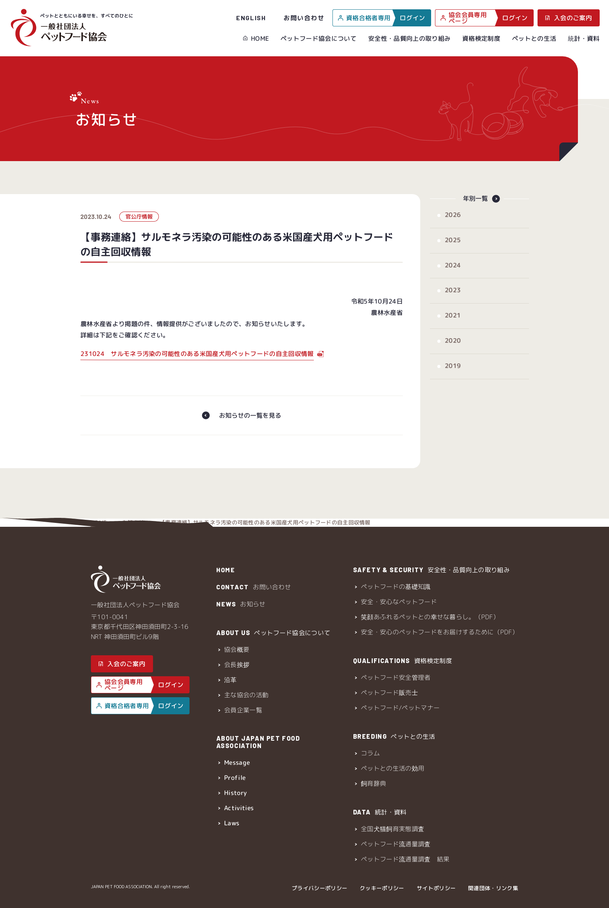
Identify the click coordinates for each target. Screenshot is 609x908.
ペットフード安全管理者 (396, 677)
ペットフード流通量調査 (396, 844)
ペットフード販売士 (389, 692)
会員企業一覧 (243, 710)
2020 (452, 348)
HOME (260, 38)
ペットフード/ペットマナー (400, 707)
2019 (452, 374)
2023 (452, 298)
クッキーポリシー (382, 888)
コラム (370, 753)
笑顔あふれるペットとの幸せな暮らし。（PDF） (430, 617)
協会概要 (236, 649)
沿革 (230, 679)
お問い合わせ (304, 17)
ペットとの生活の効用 (392, 768)
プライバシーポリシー (319, 888)
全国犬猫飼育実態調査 (392, 829)
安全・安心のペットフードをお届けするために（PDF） (439, 632)
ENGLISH (251, 17)
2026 (452, 223)
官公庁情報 (138, 224)
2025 (452, 248)
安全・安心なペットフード (399, 601)
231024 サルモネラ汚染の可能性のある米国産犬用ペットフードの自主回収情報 (196, 362)
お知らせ (133, 168)
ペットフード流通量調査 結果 (405, 859)
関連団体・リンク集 (493, 888)
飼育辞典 (373, 783)
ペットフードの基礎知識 (396, 586)
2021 (452, 323)
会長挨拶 (236, 664)
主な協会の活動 (246, 695)
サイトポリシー (436, 888)
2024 (452, 273)
